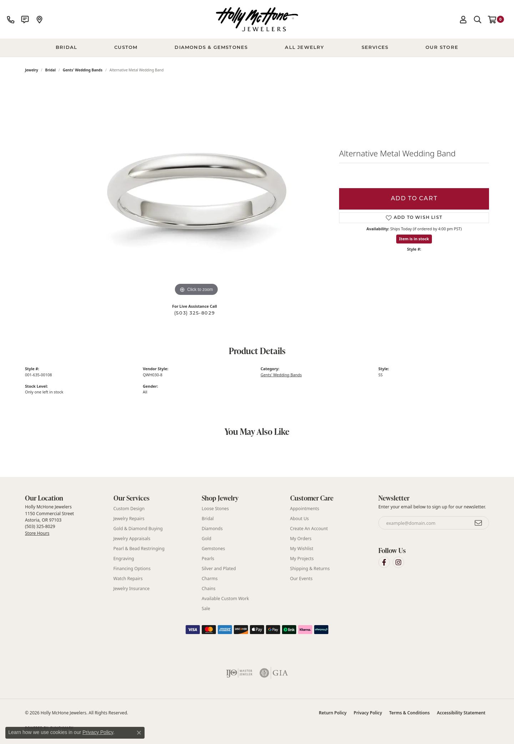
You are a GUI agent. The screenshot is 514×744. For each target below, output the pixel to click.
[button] (463, 19)
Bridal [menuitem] (208, 519)
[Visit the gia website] (273, 673)
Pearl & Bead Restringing (139, 549)
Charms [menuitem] (210, 578)
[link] (10, 19)
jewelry (31, 69)
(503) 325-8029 (194, 313)
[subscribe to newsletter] (479, 523)
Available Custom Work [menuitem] (225, 598)
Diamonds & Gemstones (211, 47)
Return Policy (332, 713)
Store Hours (37, 533)
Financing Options (132, 568)
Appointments (304, 509)
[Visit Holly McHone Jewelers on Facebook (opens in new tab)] (384, 562)
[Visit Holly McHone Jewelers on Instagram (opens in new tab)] (398, 562)
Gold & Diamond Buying (138, 529)
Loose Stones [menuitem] (215, 509)
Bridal (50, 69)
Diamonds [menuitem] (212, 529)
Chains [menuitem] (209, 588)
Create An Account (309, 529)
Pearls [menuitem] (208, 559)
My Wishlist (301, 549)
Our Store (441, 47)
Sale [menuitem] (206, 608)
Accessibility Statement (461, 713)
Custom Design (129, 509)
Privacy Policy (368, 713)
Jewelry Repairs (129, 519)
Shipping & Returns (310, 568)
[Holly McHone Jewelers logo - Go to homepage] (257, 19)
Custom (125, 47)
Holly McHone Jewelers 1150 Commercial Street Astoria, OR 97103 (49, 520)
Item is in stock (414, 238)
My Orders (301, 539)
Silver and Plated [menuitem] (219, 568)
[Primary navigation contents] (257, 48)
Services (375, 47)
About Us (299, 519)
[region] (196, 191)
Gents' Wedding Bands (82, 69)
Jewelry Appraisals (132, 539)
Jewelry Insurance (132, 588)
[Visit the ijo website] (239, 673)
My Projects (302, 559)
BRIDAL (66, 47)
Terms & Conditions (409, 713)
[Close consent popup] (139, 732)
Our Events (301, 578)
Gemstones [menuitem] (213, 549)
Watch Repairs (128, 578)
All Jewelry (304, 47)
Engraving (124, 559)
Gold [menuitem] (206, 539)
